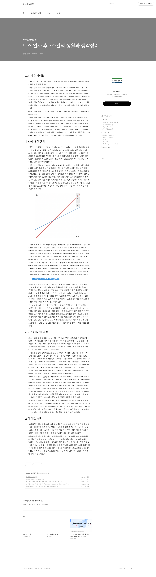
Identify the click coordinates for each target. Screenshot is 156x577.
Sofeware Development (112, 122)
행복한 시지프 (28, 4)
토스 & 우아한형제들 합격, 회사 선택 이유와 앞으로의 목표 (43, 481)
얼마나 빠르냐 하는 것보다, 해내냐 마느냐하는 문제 (41, 486)
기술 (48, 13)
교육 (58, 13)
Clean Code (108, 125)
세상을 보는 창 (30, 477)
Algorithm (107, 127)
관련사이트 (122, 568)
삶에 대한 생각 (36, 13)
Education (105, 147)
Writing (28, 473)
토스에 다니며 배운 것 (110, 137)
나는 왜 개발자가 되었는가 (33, 479)
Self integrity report (110, 144)
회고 (105, 142)
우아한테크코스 (108, 129)
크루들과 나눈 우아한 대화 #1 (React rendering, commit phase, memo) (46, 484)
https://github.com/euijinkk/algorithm (45, 279)
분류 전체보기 (106, 116)
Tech (104, 120)
